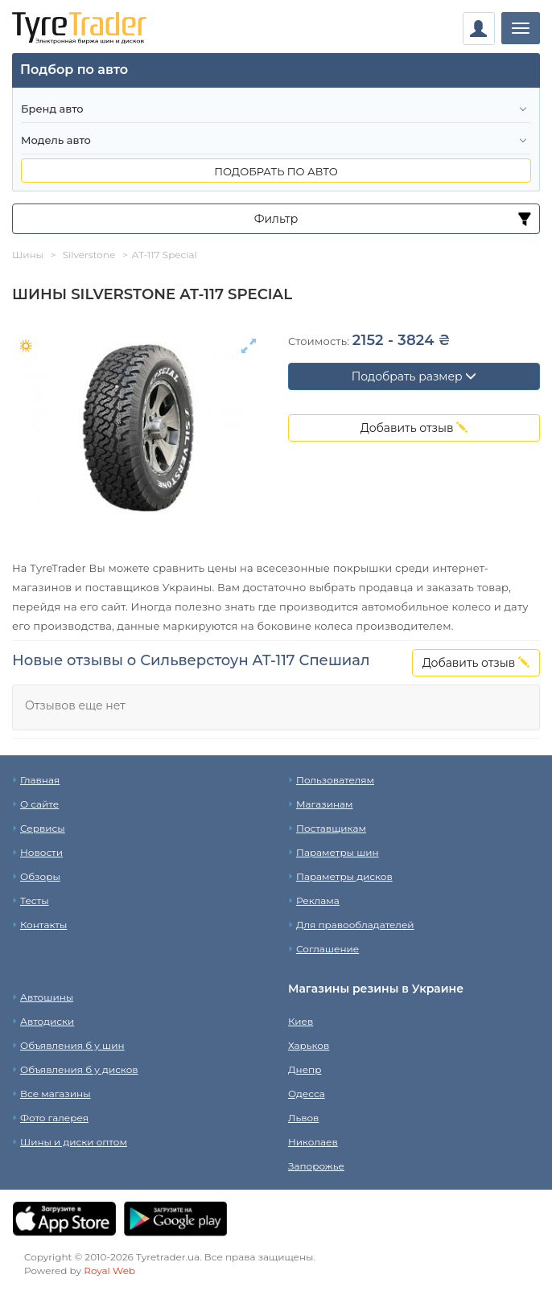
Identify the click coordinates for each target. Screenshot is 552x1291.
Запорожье (316, 1166)
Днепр (304, 1069)
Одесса (306, 1093)
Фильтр (276, 219)
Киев (300, 1021)
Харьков (308, 1045)
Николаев (313, 1142)
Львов (303, 1118)
